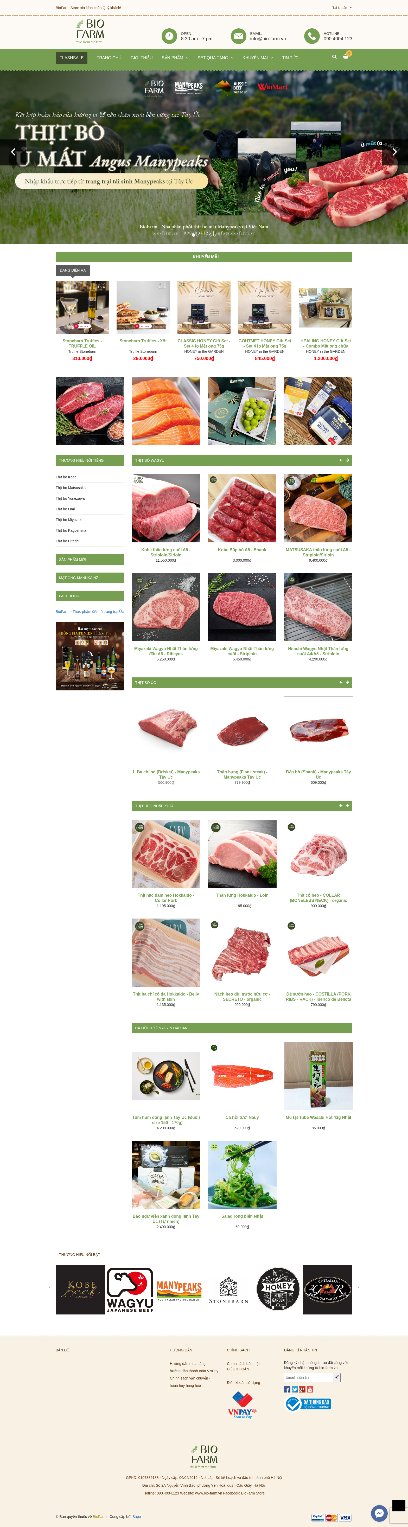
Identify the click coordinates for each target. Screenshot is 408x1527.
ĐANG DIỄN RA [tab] (73, 270)
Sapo (136, 1517)
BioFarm (100, 1517)
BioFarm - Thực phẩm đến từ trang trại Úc (90, 611)
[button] (13, 152)
